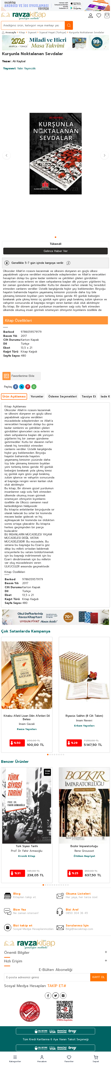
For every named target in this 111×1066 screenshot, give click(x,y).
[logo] (23, 16)
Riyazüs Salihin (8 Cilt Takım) (84, 716)
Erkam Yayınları (84, 726)
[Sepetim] (107, 15)
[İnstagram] (63, 995)
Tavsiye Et (89, 396)
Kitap (22, 32)
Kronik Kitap (26, 856)
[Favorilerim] (99, 15)
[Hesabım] (91, 15)
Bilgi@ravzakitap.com (79, 929)
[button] (55, 237)
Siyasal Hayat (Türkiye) (52, 32)
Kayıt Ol (98, 977)
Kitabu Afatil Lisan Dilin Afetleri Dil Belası (27, 717)
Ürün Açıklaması (14, 396)
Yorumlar (37, 396)
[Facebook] (48, 995)
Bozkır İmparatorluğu (84, 846)
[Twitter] (55, 995)
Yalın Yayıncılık (19, 68)
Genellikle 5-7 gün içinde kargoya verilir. (37, 263)
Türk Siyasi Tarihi (27, 846)
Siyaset (32, 32)
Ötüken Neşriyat (84, 856)
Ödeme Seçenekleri (62, 396)
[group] (55, 153)
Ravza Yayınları (27, 729)
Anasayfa (9, 32)
